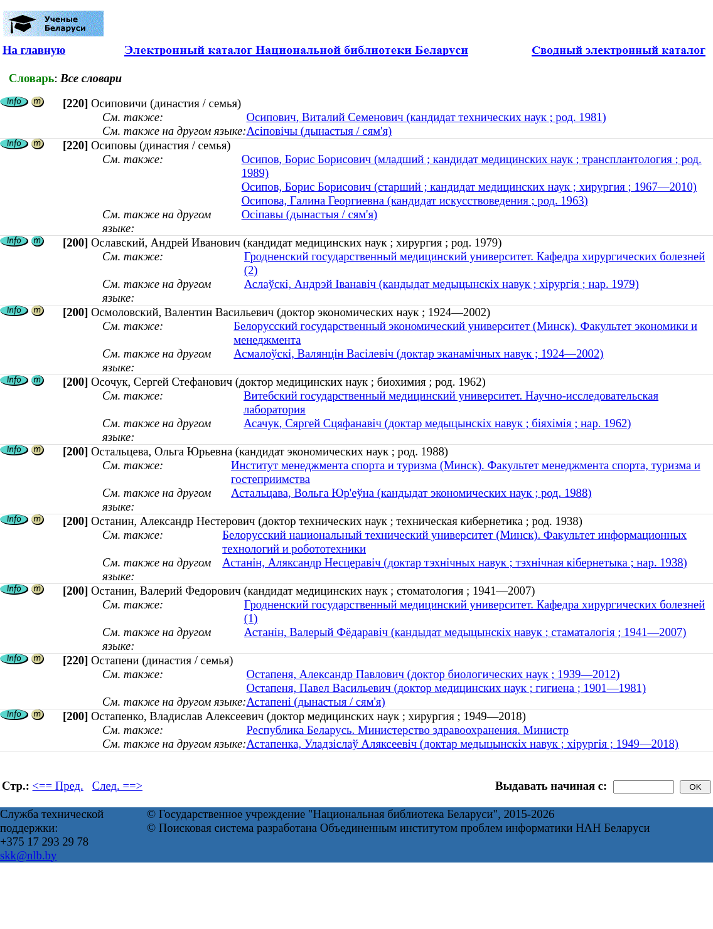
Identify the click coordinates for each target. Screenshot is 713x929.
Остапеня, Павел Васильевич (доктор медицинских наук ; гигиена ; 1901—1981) (446, 687)
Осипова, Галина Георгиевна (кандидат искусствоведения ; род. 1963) (415, 200)
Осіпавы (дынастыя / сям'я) (310, 214)
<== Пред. (58, 785)
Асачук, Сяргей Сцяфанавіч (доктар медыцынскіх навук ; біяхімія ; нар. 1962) (437, 423)
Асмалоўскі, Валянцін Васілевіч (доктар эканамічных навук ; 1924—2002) (418, 353)
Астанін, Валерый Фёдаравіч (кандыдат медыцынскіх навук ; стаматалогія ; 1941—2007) (465, 632)
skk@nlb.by (28, 855)
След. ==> (117, 785)
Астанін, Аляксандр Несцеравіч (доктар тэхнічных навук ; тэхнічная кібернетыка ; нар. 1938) (454, 562)
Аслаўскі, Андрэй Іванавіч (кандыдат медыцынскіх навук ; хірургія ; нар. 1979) (441, 283)
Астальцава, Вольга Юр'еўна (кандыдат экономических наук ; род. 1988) (411, 492)
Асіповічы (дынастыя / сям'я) (319, 130)
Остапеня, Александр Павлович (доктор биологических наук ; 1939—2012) (432, 674)
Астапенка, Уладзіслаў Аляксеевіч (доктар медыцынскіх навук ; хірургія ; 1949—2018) (462, 743)
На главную (34, 49)
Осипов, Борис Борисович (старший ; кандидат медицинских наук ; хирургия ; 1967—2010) (469, 186)
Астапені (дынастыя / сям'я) (315, 701)
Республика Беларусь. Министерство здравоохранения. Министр (407, 729)
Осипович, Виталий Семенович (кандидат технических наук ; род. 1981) (426, 117)
